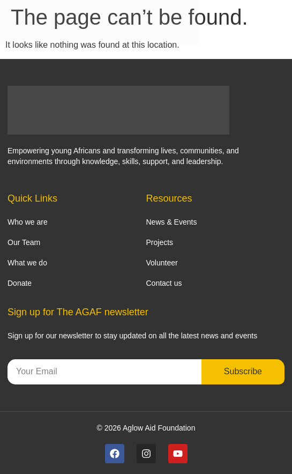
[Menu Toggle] (279, 22)
